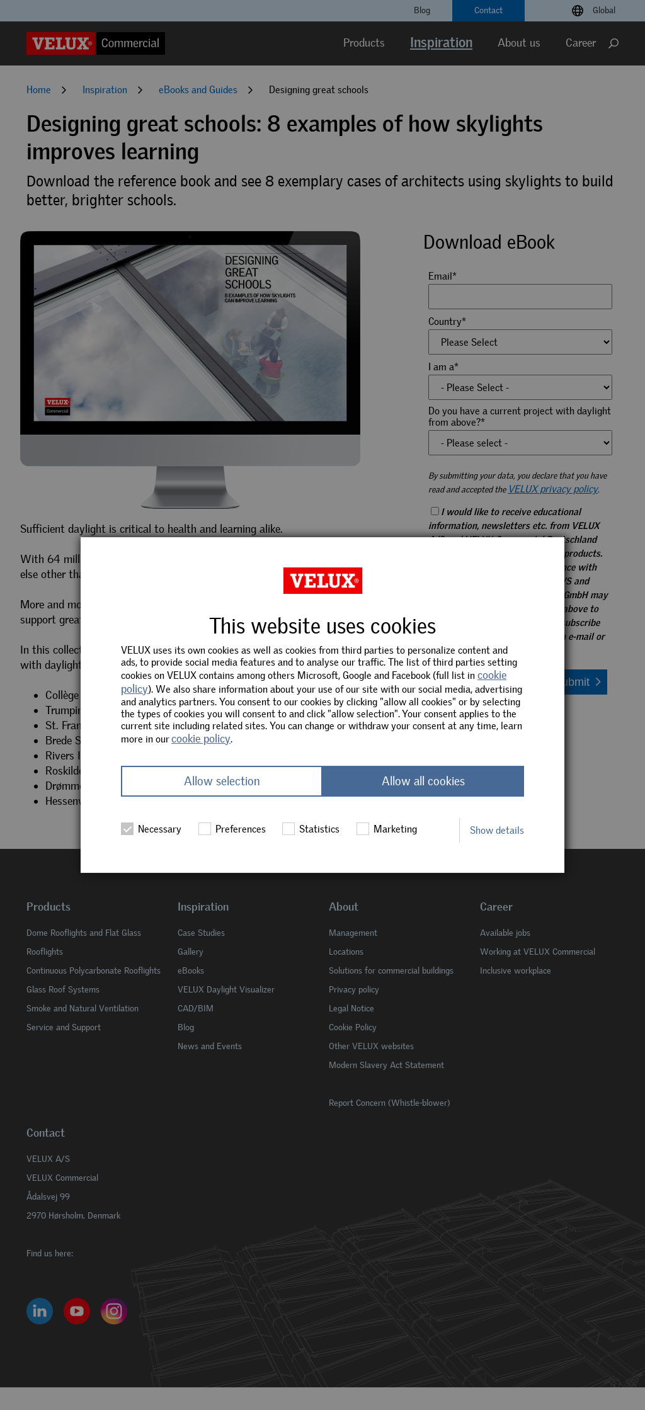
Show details (497, 830)
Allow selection (222, 781)
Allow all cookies (423, 781)
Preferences (232, 828)
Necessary (151, 828)
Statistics (311, 828)
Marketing (387, 828)
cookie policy (201, 739)
